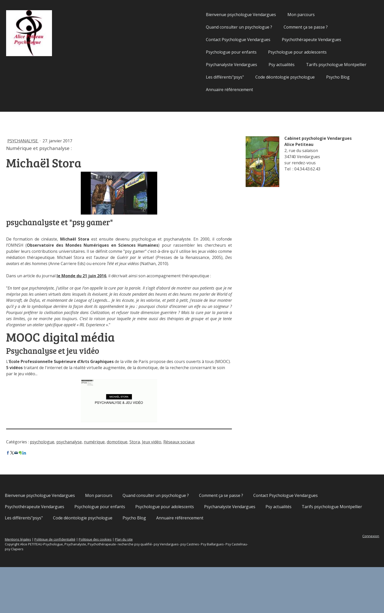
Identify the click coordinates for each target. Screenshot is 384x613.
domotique (164, 472)
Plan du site (171, 585)
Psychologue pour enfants (184, 52)
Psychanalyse (70, 141)
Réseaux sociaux (69, 476)
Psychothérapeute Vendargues (264, 39)
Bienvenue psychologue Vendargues (194, 14)
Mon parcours (254, 14)
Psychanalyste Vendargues (184, 64)
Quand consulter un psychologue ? (192, 27)
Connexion (323, 582)
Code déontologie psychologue (238, 77)
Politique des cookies (142, 585)
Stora (182, 472)
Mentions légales (65, 585)
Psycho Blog (291, 77)
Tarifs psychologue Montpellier (289, 64)
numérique (141, 472)
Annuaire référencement (182, 89)
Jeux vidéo (198, 472)
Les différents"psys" (178, 77)
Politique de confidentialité (102, 585)
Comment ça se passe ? (259, 27)
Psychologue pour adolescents (250, 52)
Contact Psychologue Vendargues (191, 39)
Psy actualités (235, 64)
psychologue (89, 472)
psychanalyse (116, 472)
